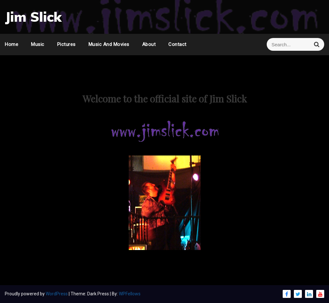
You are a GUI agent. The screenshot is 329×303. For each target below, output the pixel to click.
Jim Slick (33, 16)
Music (37, 44)
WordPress (57, 293)
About (149, 44)
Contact (177, 44)
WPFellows (130, 293)
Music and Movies (108, 44)
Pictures (66, 44)
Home (11, 44)
